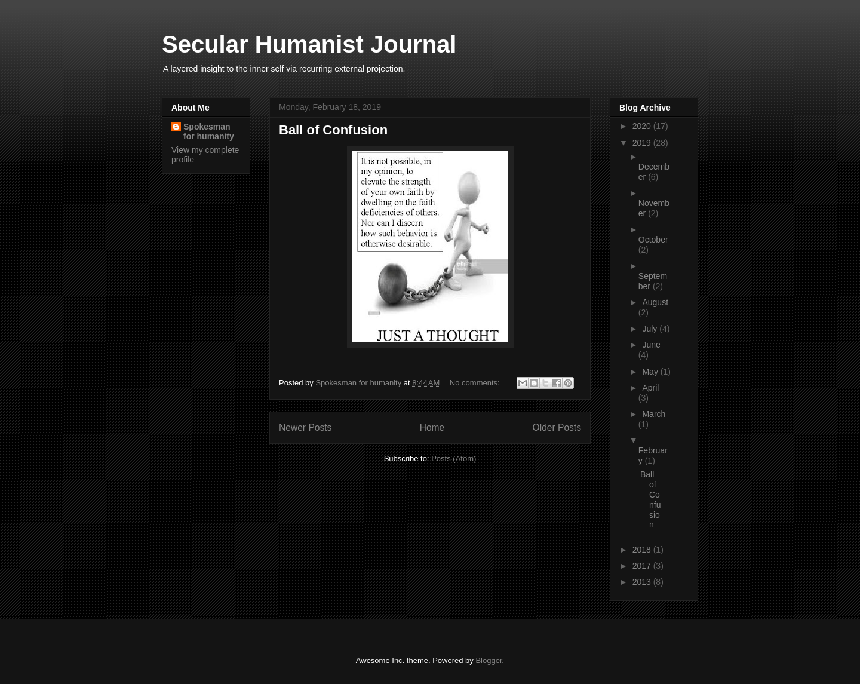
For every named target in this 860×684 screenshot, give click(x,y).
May (651, 371)
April (650, 387)
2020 (642, 126)
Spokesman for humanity (208, 131)
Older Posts (557, 427)
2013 (642, 582)
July (650, 328)
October (653, 239)
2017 (642, 565)
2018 (642, 549)
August (655, 302)
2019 (642, 143)
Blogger (488, 660)
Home (432, 427)
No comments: (476, 382)
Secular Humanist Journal (309, 44)
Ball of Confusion (333, 129)
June (651, 344)
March (653, 414)
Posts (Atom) (453, 458)
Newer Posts (305, 427)
